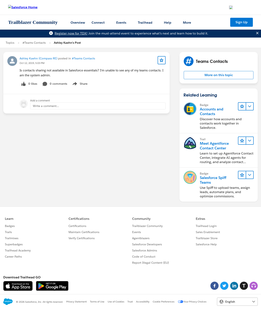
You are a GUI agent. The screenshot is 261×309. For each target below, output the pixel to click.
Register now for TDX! (71, 33)
